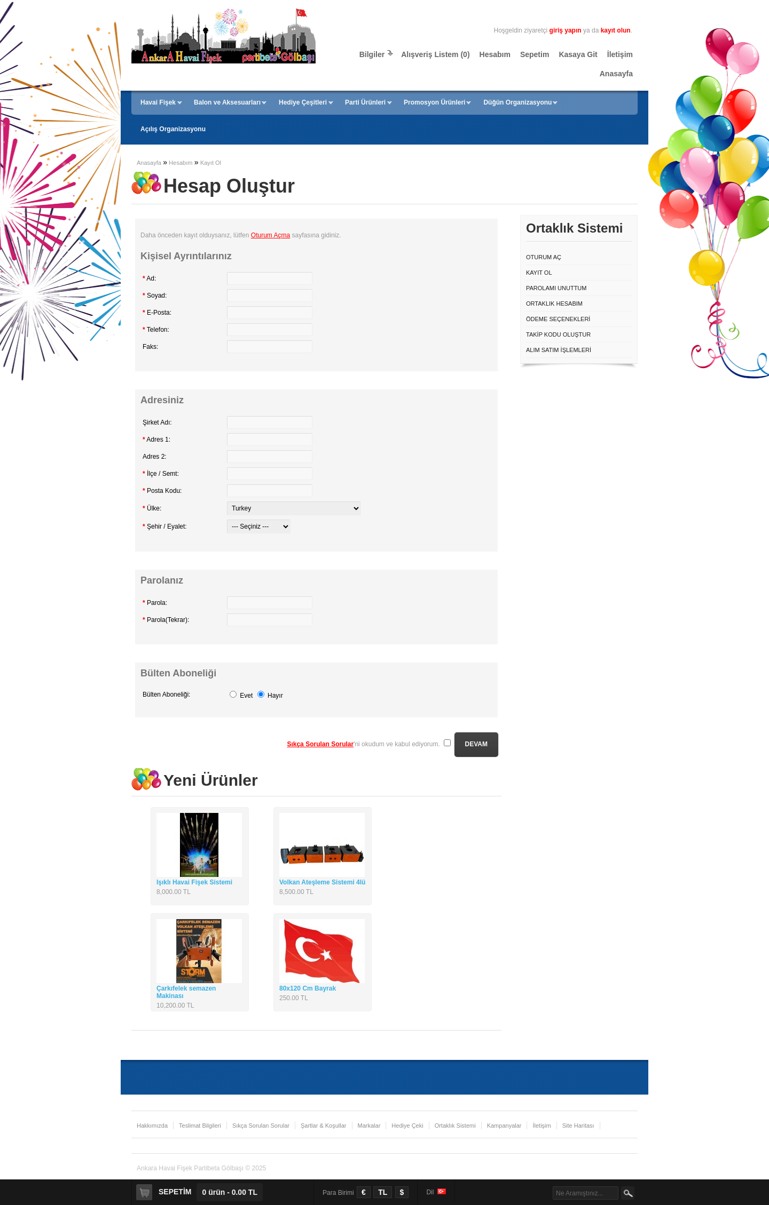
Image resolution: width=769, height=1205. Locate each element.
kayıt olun (616, 30)
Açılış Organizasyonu (173, 129)
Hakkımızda (152, 1125)
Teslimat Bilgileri (200, 1125)
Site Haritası (578, 1125)
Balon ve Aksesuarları (227, 102)
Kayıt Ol (210, 162)
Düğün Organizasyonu (517, 102)
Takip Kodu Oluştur (558, 334)
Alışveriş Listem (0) (435, 54)
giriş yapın (566, 30)
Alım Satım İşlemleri (558, 350)
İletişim (620, 54)
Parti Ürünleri (365, 102)
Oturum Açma (270, 235)
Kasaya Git (578, 54)
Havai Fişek (158, 102)
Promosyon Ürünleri (434, 102)
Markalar (369, 1125)
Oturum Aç (543, 257)
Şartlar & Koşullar (324, 1125)
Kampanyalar (504, 1125)
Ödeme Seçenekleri (558, 319)
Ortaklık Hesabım (554, 303)
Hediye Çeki (407, 1125)
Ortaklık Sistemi (455, 1125)
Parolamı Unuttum (556, 288)
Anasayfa (616, 73)
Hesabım (495, 54)
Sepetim (534, 54)
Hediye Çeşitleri (303, 102)
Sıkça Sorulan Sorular (260, 1125)
